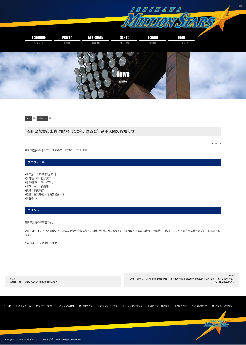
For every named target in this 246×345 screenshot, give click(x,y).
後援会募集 (86, 306)
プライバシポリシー (223, 306)
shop (181, 39)
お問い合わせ (200, 306)
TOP (7, 306)
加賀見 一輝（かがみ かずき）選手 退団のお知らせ (35, 283)
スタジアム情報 (66, 306)
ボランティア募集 (108, 306)
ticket (124, 39)
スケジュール (23, 306)
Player (67, 39)
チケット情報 (44, 306)
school (152, 39)
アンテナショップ (133, 306)
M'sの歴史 (180, 306)
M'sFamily (95, 39)
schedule (38, 39)
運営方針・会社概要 (158, 306)
